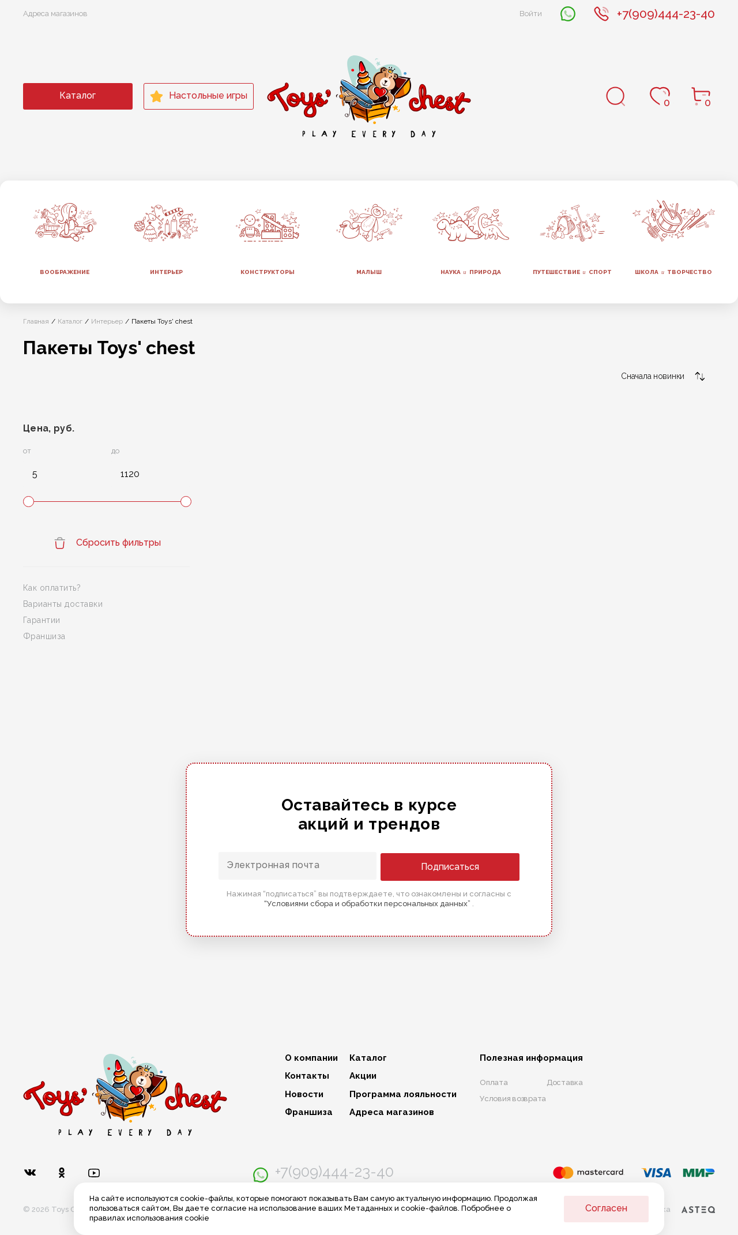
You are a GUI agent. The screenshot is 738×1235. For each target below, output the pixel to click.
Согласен (606, 1208)
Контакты (307, 1076)
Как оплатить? (52, 587)
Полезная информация (531, 1058)
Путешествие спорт (572, 272)
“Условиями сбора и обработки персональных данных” (368, 903)
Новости (304, 1094)
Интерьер (166, 272)
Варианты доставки (63, 604)
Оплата (494, 1082)
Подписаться (473, 866)
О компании (311, 1058)
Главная (36, 321)
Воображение (64, 272)
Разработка (671, 1210)
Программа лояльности (403, 1094)
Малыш (369, 272)
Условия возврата (513, 1098)
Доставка (565, 1082)
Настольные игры (198, 96)
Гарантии (42, 620)
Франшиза (44, 636)
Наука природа (470, 272)
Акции (362, 1076)
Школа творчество (673, 272)
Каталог (77, 95)
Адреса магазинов (55, 13)
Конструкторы (267, 272)
